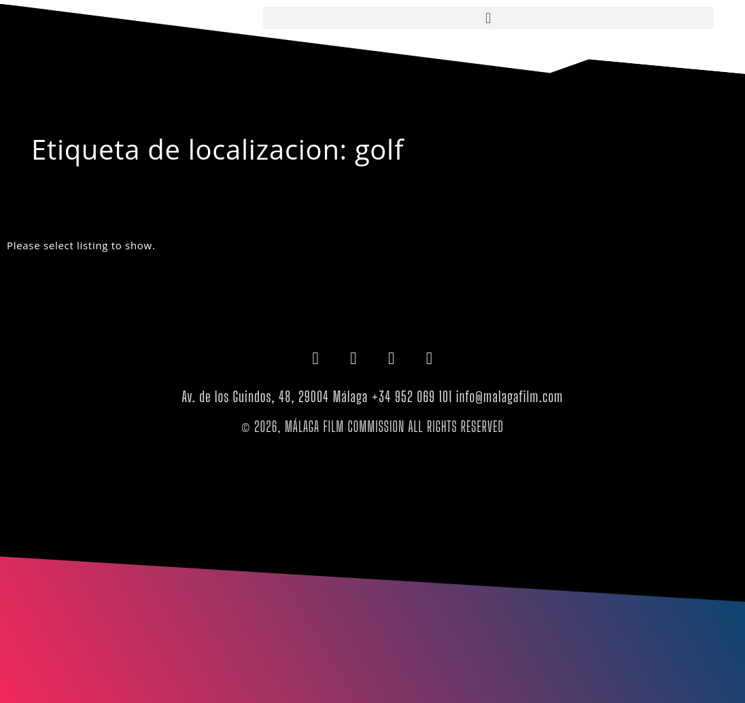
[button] (488, 18)
